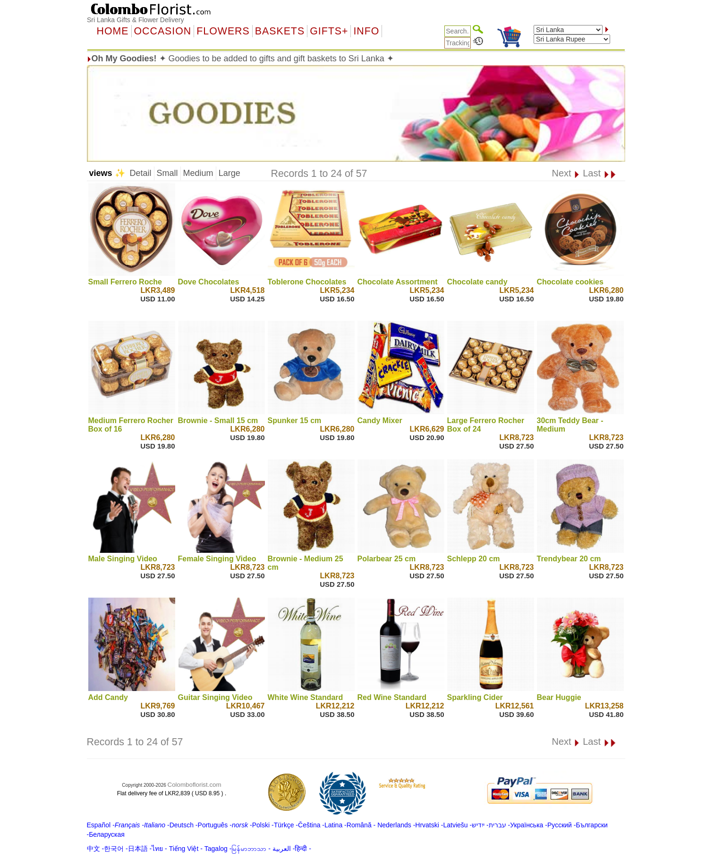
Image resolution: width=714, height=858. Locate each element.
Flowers (222, 31)
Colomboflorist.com (194, 784)
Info (366, 31)
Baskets (280, 31)
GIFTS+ (329, 31)
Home (113, 31)
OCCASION (163, 31)
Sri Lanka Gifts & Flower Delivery (135, 20)
